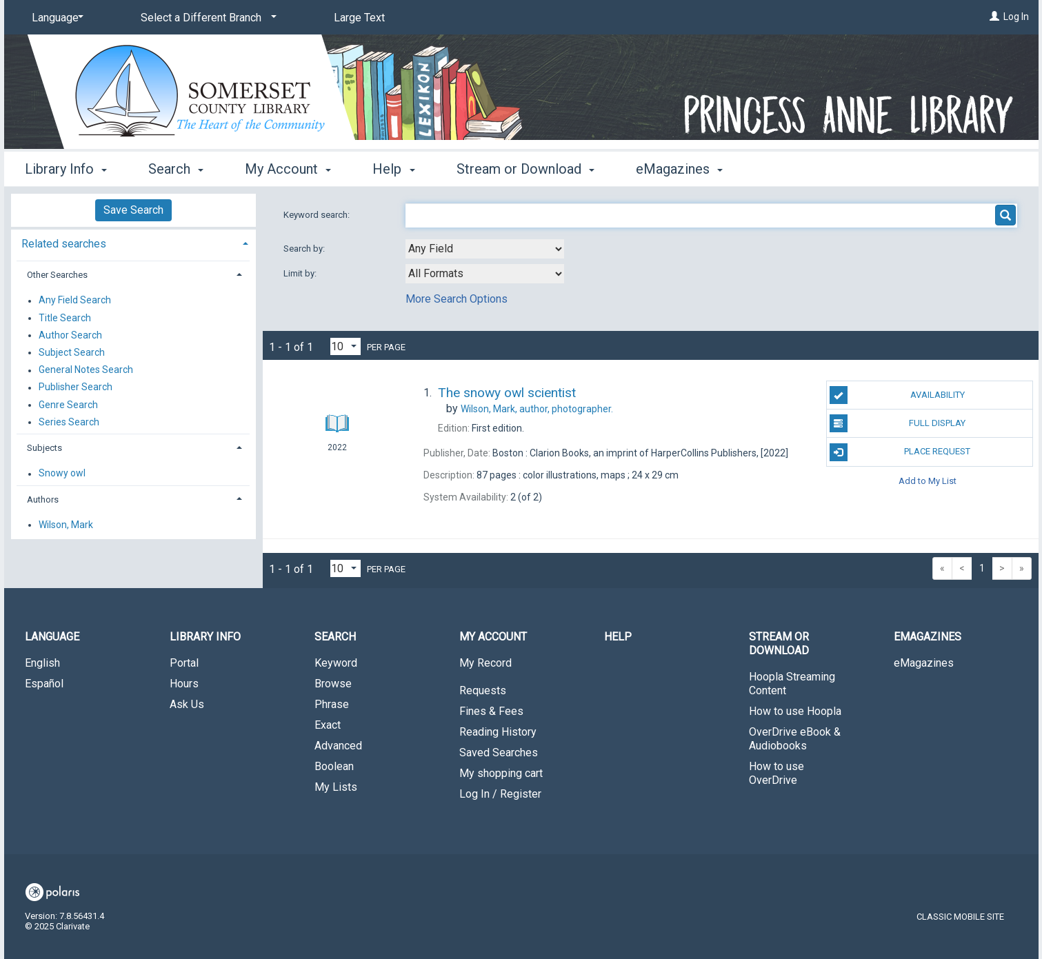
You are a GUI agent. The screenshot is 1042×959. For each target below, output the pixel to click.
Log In (1016, 16)
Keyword (335, 662)
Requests (482, 690)
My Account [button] (288, 169)
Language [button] (52, 636)
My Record (485, 662)
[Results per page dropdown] (345, 346)
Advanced (338, 745)
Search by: (305, 248)
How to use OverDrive (776, 773)
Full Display (897, 423)
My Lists (335, 787)
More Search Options (456, 298)
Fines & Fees (491, 711)
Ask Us (187, 704)
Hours (184, 683)
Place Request (900, 452)
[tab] (133, 242)
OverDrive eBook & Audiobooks (795, 738)
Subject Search (72, 352)
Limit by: (301, 273)
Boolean (334, 766)
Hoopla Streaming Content (792, 683)
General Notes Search (86, 370)
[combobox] (484, 249)
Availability (897, 395)
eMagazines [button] (679, 169)
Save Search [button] (133, 209)
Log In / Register (500, 793)
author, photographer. (537, 408)
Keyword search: (317, 215)
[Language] (55, 18)
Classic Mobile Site (960, 916)
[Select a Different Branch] (206, 18)
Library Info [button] (66, 169)
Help (618, 636)
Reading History (498, 731)
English (42, 662)
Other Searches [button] (57, 275)
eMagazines (924, 662)
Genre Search (68, 404)
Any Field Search (75, 300)
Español (44, 683)
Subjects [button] (44, 448)
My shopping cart (501, 773)
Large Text (359, 17)
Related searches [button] (63, 243)
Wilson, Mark (66, 524)
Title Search (65, 317)
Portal (184, 662)
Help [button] (393, 169)
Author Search (70, 335)
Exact (327, 724)
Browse (333, 683)
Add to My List (927, 481)
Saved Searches (498, 752)
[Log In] (994, 16)
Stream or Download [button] (525, 169)
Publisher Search (75, 387)
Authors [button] (43, 499)
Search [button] (175, 169)
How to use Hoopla (795, 711)
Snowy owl (62, 473)
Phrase (331, 704)
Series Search (69, 421)
